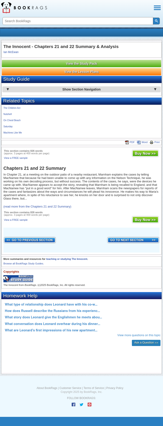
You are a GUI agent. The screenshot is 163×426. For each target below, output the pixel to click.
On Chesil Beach (12, 120)
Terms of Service (94, 388)
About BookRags (47, 388)
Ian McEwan (11, 52)
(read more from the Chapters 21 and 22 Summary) (37, 206)
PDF (130, 142)
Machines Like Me (12, 132)
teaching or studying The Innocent (66, 259)
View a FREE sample (16, 158)
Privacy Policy (114, 388)
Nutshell (7, 114)
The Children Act (11, 108)
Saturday (8, 126)
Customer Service (70, 388)
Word (142, 142)
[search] (77, 21)
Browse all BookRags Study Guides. (23, 263)
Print (155, 142)
